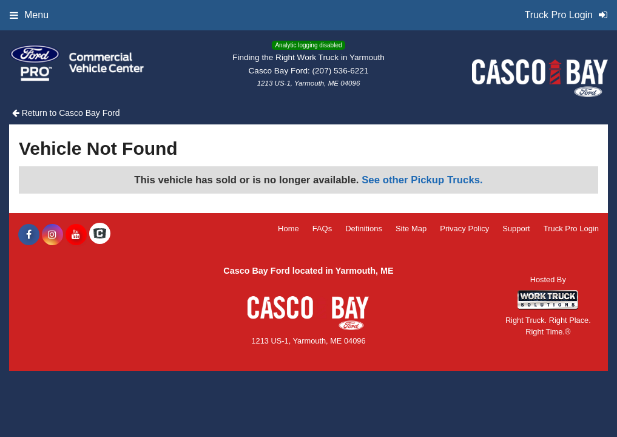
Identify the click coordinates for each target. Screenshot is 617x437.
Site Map (411, 228)
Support (516, 228)
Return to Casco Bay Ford (66, 113)
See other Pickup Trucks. (422, 180)
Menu (29, 15)
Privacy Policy (464, 228)
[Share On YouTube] (76, 235)
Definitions (363, 228)
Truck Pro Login (571, 228)
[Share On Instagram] (52, 235)
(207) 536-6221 (340, 70)
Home (288, 228)
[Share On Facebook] (28, 235)
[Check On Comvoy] (99, 235)
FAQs (322, 228)
